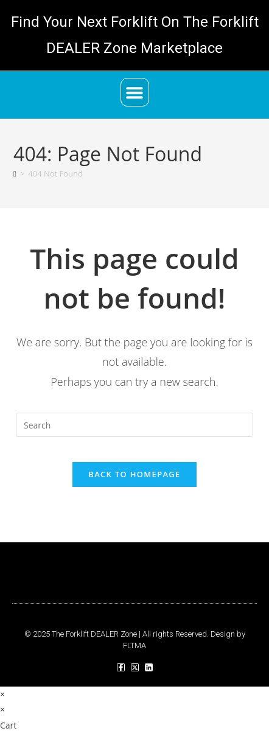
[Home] (14, 173)
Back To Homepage (134, 474)
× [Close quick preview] (2, 694)
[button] (135, 92)
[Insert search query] (134, 425)
